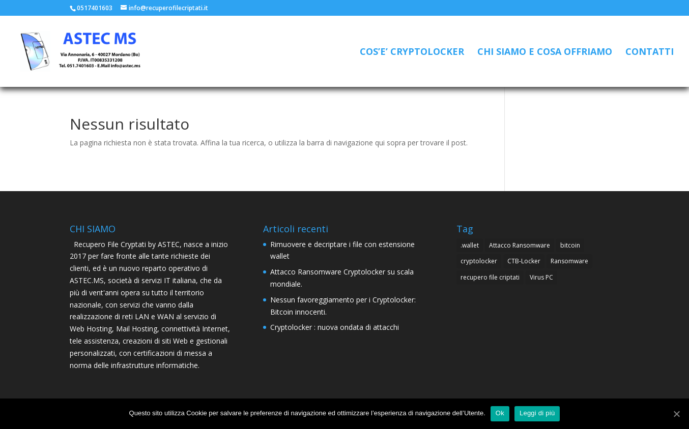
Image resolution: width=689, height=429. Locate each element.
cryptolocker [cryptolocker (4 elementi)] (479, 261)
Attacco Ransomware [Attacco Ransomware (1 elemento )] (519, 245)
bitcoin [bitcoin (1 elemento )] (570, 245)
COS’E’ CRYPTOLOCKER (412, 52)
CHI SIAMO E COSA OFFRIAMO (544, 52)
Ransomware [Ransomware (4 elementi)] (569, 261)
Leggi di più (537, 413)
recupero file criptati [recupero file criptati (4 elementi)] (490, 277)
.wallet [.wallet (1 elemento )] (470, 245)
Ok (500, 413)
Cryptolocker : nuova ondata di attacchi (334, 327)
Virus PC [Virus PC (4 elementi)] (541, 277)
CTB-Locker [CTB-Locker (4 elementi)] (523, 261)
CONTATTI (649, 52)
